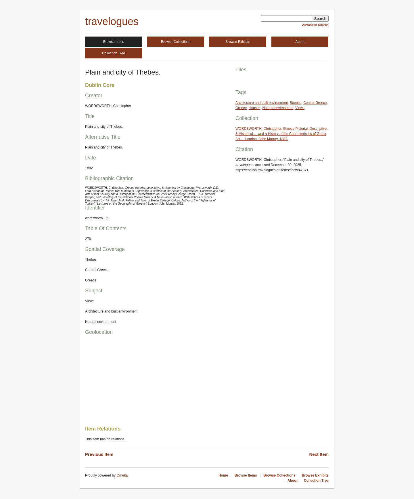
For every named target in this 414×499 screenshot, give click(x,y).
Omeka (122, 475)
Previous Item (99, 454)
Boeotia (296, 103)
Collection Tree (113, 53)
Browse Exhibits (237, 42)
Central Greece (315, 103)
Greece (241, 108)
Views (299, 108)
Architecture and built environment (261, 103)
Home (223, 475)
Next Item (319, 454)
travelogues (112, 21)
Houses (254, 108)
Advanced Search (315, 24)
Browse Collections (175, 42)
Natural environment (277, 108)
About (299, 42)
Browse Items (113, 42)
